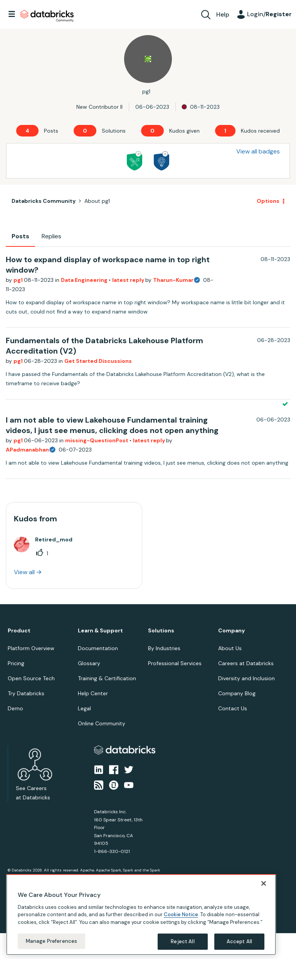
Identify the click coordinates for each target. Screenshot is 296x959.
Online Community (101, 723)
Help (222, 14)
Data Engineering (85, 279)
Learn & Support (100, 630)
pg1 (18, 279)
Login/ (269, 14)
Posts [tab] (20, 236)
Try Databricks (26, 693)
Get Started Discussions (98, 360)
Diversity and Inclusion (246, 678)
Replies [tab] (51, 236)
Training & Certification (107, 678)
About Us (230, 648)
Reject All (182, 941)
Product (19, 630)
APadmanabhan (27, 449)
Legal (84, 708)
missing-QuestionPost (97, 440)
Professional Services (175, 663)
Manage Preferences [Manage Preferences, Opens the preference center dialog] (51, 941)
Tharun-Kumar (173, 279)
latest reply (128, 279)
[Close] (263, 883)
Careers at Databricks (246, 663)
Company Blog (237, 693)
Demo (15, 708)
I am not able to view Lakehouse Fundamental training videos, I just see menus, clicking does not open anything (112, 425)
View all (24, 572)
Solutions (161, 630)
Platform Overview (31, 648)
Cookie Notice (181, 914)
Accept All (239, 941)
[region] (141, 914)
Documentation (98, 648)
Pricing (16, 663)
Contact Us (232, 708)
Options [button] (268, 200)
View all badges (258, 151)
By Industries (164, 648)
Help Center (93, 693)
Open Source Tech (31, 678)
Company (231, 630)
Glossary (89, 663)
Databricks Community (47, 16)
